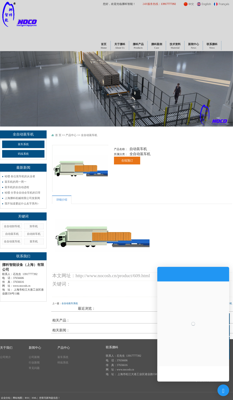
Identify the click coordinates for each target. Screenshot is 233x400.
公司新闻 (34, 357)
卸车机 (34, 226)
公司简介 (5, 357)
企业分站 (5, 398)
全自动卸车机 (12, 226)
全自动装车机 (12, 241)
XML (34, 398)
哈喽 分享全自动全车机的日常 (23, 192)
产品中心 (71, 135)
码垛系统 (23, 153)
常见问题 (34, 368)
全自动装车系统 (70, 303)
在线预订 (127, 160)
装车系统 (23, 144)
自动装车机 (12, 233)
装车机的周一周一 (15, 181)
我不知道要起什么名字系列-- (22, 203)
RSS (27, 398)
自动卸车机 (34, 233)
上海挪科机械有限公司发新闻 (22, 198)
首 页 (58, 135)
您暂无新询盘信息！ (49, 398)
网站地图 (17, 398)
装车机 (34, 241)
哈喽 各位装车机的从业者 (20, 176)
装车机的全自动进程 (17, 187)
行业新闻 (34, 362)
